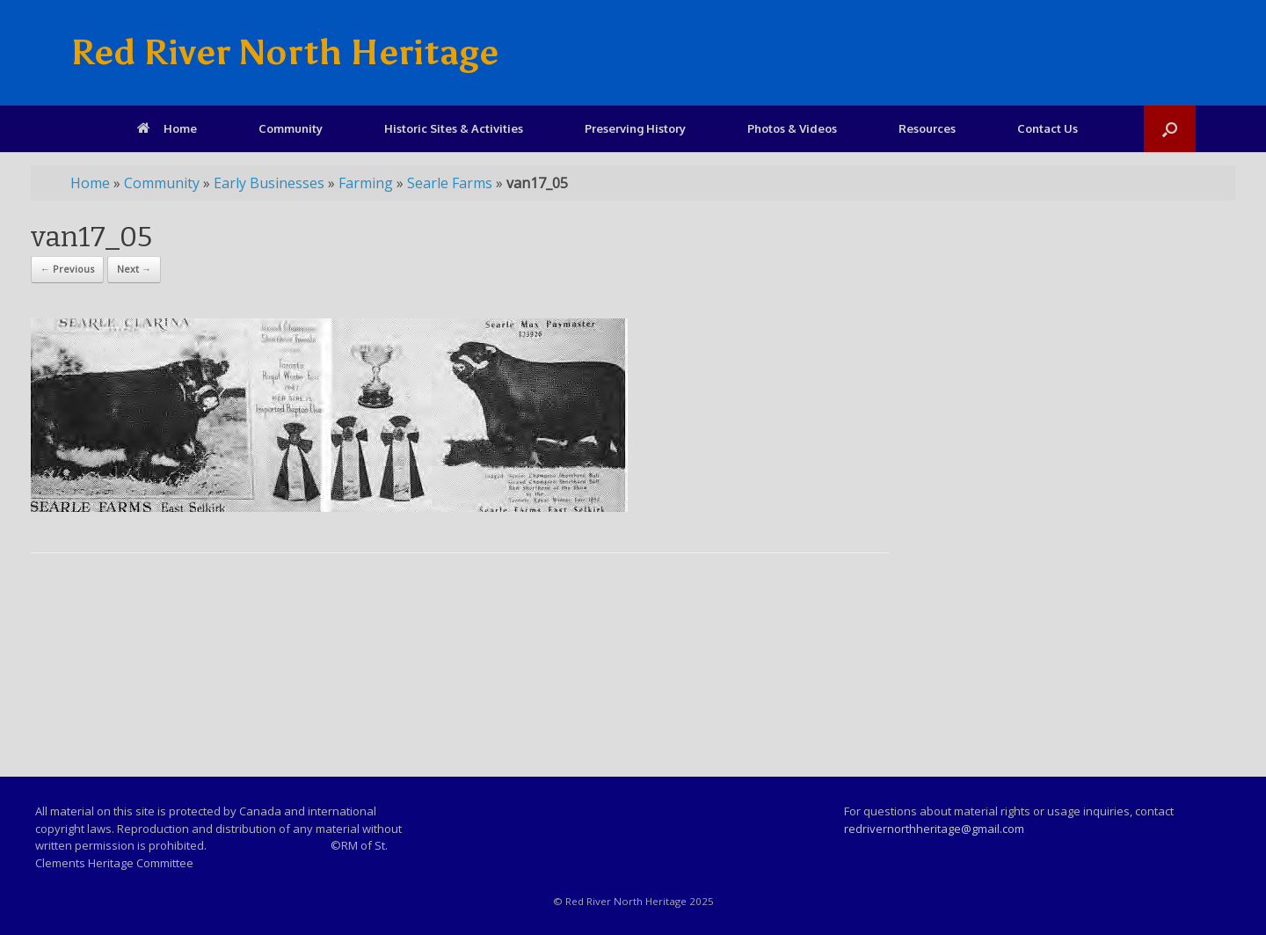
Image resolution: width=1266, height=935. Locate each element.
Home (167, 128)
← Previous (67, 268)
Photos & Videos (792, 128)
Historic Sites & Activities (453, 128)
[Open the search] (1170, 129)
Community (290, 128)
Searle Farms (449, 183)
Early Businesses (269, 183)
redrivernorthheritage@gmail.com (934, 828)
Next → (134, 268)
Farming (365, 183)
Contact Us (1047, 128)
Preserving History (635, 128)
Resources (927, 128)
